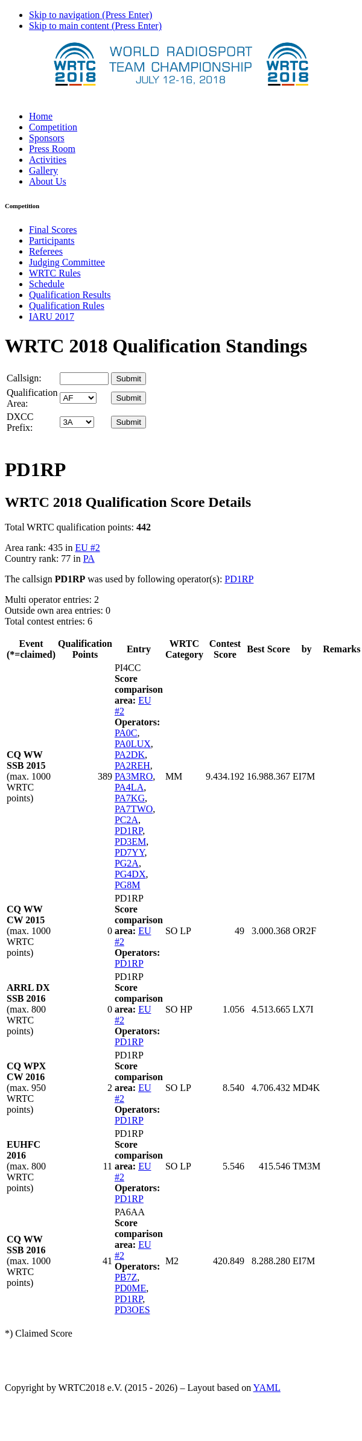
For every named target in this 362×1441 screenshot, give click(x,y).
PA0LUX (133, 744)
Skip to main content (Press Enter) (95, 26)
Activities (47, 159)
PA (89, 558)
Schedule (47, 284)
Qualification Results (70, 295)
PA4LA (129, 787)
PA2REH (132, 765)
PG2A (127, 863)
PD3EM (130, 841)
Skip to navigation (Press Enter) (90, 15)
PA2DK (130, 754)
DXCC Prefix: (20, 422)
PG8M (128, 885)
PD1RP (238, 579)
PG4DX (130, 874)
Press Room (52, 149)
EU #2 (87, 547)
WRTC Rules (55, 273)
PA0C (126, 733)
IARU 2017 (51, 316)
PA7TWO (134, 809)
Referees (46, 251)
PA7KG (130, 798)
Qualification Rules (66, 306)
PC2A (126, 820)
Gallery (43, 170)
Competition (53, 127)
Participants (52, 240)
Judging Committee (67, 262)
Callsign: (24, 378)
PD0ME (130, 1288)
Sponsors (47, 138)
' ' (78, 398)
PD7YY (130, 852)
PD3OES (132, 1310)
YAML (267, 1387)
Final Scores (53, 229)
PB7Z (126, 1277)
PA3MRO (134, 776)
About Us (47, 181)
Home (40, 116)
